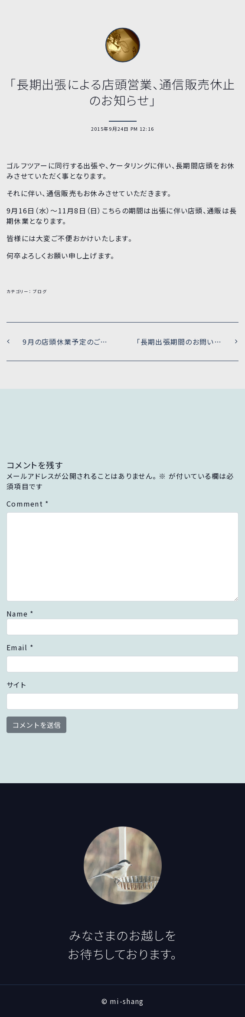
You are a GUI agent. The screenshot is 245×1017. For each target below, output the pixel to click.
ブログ (40, 291)
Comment (28, 503)
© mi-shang (122, 1001)
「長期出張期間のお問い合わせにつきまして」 (188, 341)
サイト (16, 684)
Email (20, 647)
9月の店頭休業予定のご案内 (67, 341)
